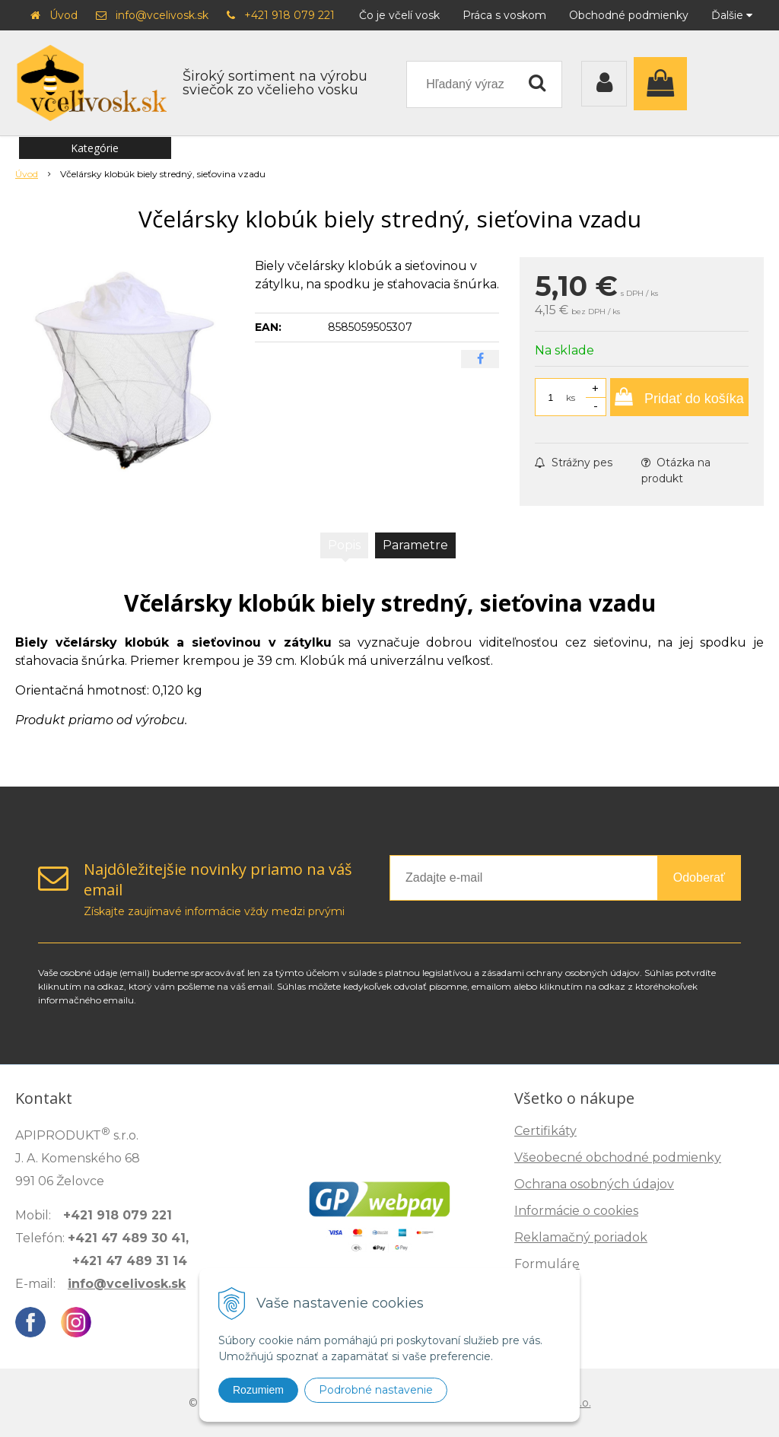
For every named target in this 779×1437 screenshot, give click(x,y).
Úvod (63, 15)
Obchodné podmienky (628, 15)
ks (570, 397)
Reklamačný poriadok (580, 1237)
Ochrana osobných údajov (594, 1184)
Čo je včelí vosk (399, 15)
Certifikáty (545, 1131)
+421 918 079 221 (289, 15)
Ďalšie (731, 15)
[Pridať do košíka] (679, 397)
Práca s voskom (504, 15)
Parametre (415, 545)
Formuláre (547, 1264)
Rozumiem (258, 1390)
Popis (344, 545)
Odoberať (699, 877)
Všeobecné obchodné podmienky (617, 1157)
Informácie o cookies (576, 1210)
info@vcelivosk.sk (162, 15)
